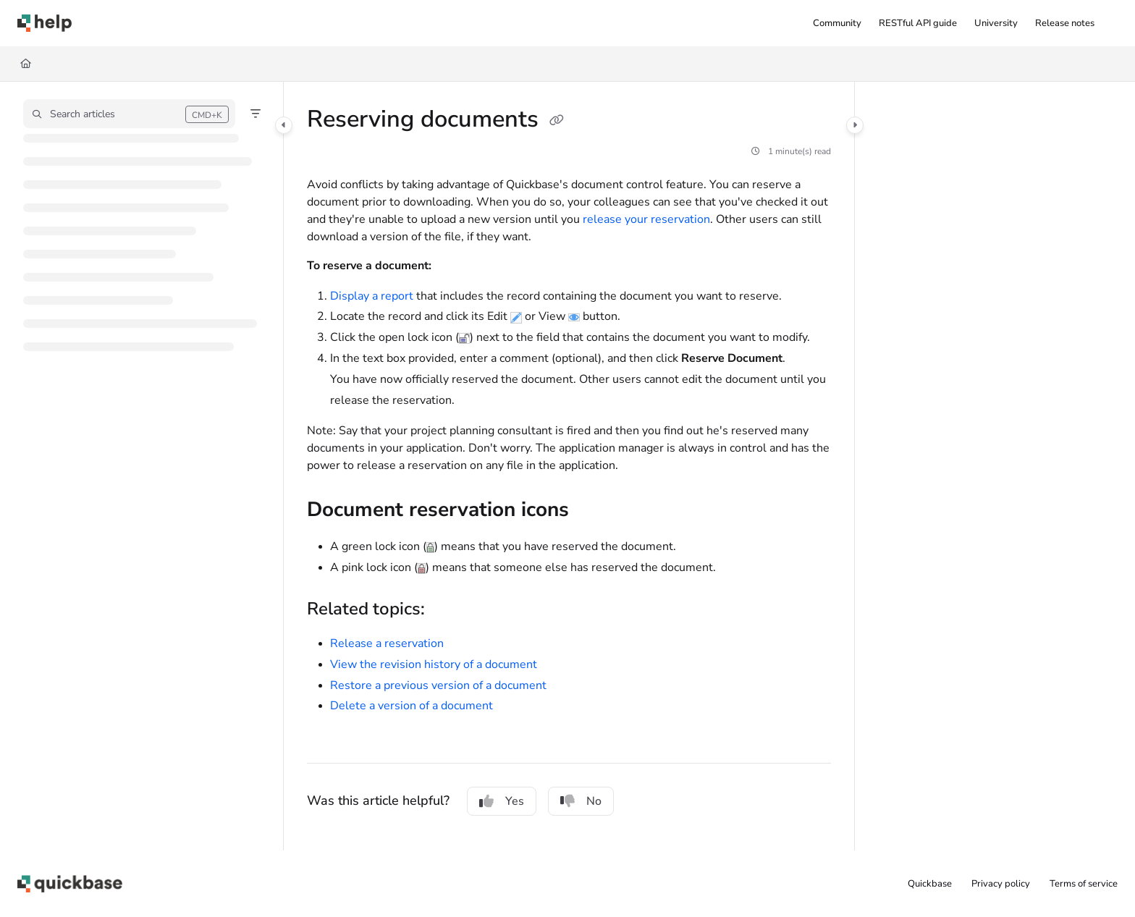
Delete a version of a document (411, 706)
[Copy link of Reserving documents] (556, 120)
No (581, 801)
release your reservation (646, 219)
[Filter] (255, 113)
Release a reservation (387, 643)
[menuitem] (837, 23)
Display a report (371, 296)
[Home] (25, 63)
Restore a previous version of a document (438, 685)
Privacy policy (1000, 883)
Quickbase (930, 883)
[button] (44, 23)
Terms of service (1084, 883)
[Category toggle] (283, 125)
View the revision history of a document (433, 664)
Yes (501, 801)
